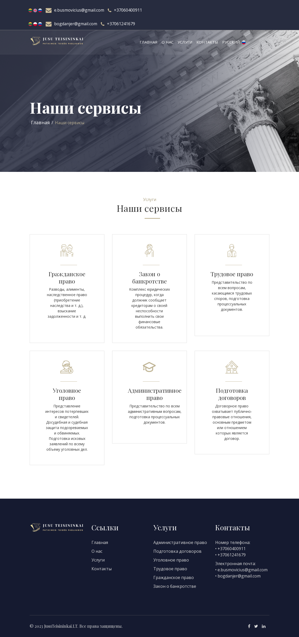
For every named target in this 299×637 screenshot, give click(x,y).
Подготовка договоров (177, 551)
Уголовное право (171, 560)
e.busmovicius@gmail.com (79, 10)
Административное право (180, 542)
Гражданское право (173, 577)
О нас (167, 42)
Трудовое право (170, 569)
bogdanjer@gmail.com (75, 24)
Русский (234, 42)
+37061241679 (121, 24)
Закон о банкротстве (174, 586)
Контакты (207, 42)
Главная (148, 42)
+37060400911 (128, 10)
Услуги (185, 42)
